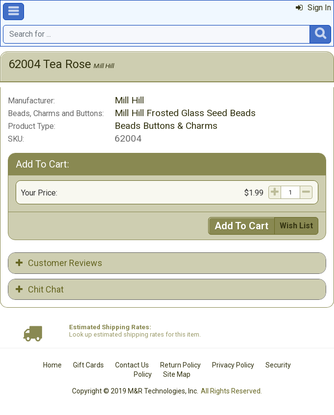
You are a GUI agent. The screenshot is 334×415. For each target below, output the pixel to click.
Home (52, 365)
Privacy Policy (233, 365)
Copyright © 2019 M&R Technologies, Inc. (135, 391)
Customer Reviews (59, 263)
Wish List (296, 225)
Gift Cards (88, 365)
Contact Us (132, 365)
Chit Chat (40, 289)
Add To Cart (241, 226)
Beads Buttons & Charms (166, 125)
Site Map (177, 374)
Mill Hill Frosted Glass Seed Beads (185, 113)
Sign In (313, 7)
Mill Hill (104, 66)
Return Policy (180, 365)
